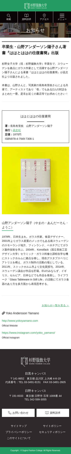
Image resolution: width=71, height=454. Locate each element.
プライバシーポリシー (18, 431)
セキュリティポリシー (52, 431)
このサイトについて (19, 438)
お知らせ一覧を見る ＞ (55, 305)
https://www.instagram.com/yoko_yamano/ (28, 332)
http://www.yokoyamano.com (20, 320)
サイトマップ (19, 425)
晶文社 (17, 130)
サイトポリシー (52, 425)
